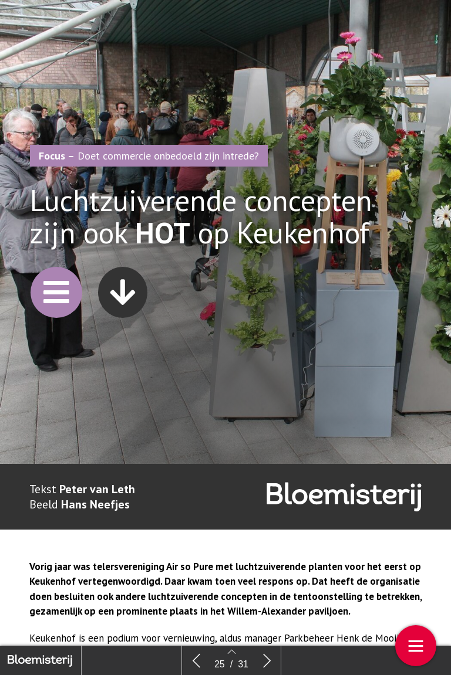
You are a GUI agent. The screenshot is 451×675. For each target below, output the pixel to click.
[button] (56, 299)
